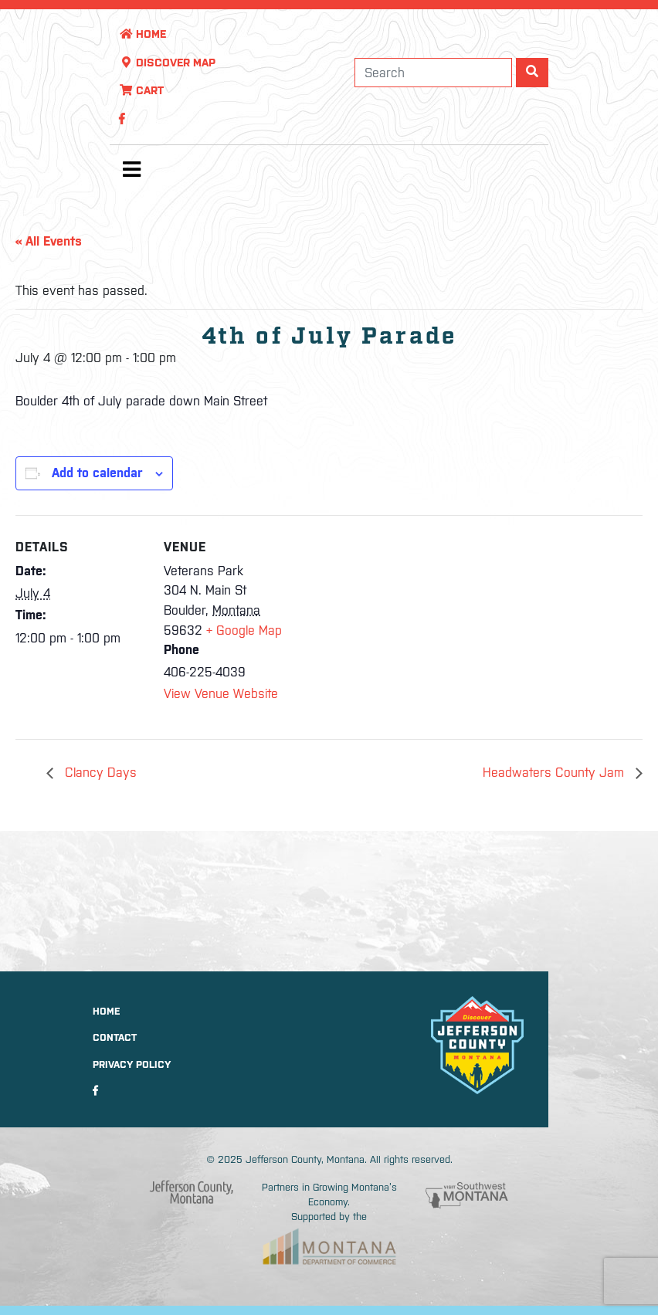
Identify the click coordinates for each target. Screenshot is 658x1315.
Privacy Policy (132, 1064)
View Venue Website (221, 693)
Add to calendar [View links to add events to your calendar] (97, 473)
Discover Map (167, 62)
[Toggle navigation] (131, 173)
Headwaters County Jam (555, 772)
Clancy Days (99, 772)
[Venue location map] (393, 622)
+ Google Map (244, 630)
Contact (115, 1037)
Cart (141, 90)
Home (142, 34)
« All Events (48, 241)
